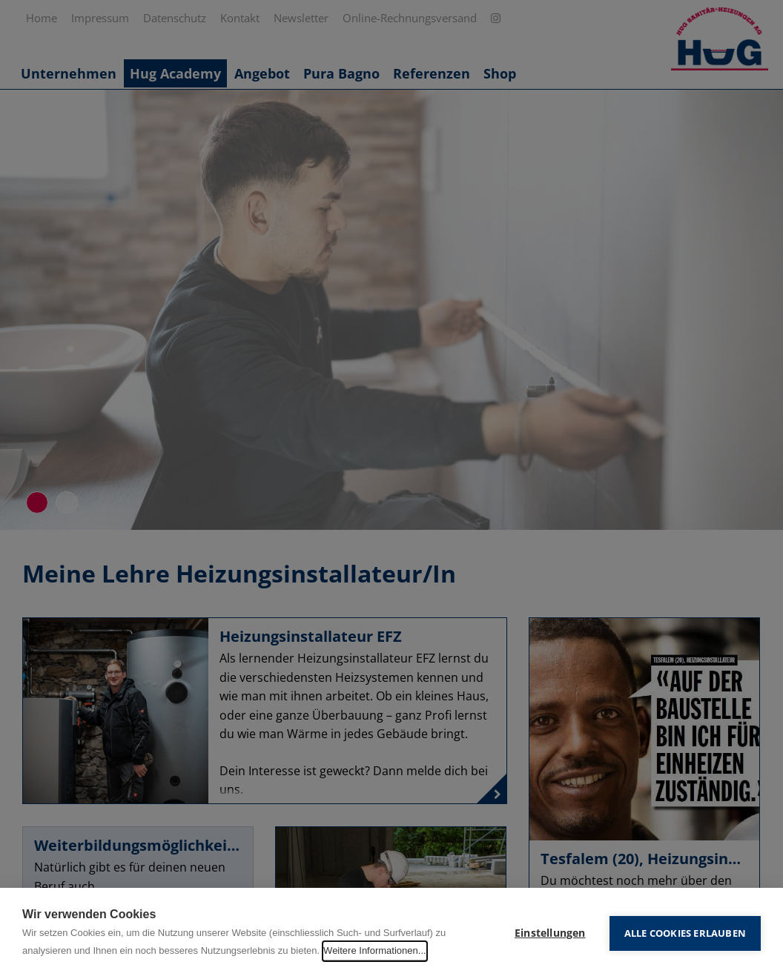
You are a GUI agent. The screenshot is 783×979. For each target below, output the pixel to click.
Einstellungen (550, 933)
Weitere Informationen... (374, 950)
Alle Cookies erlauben (685, 933)
